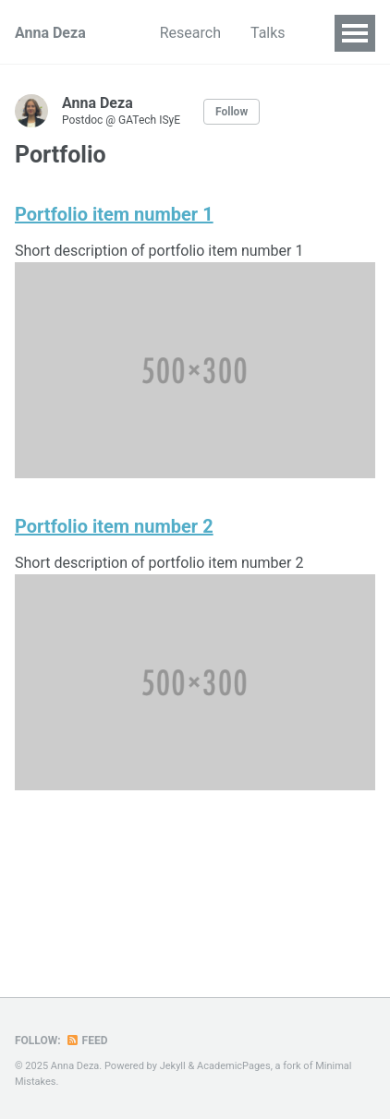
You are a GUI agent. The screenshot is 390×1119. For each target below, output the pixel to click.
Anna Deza (50, 33)
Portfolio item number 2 (114, 526)
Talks (268, 33)
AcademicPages (234, 1066)
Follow (231, 111)
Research (190, 33)
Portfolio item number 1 (114, 214)
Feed (87, 1040)
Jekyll (173, 1066)
